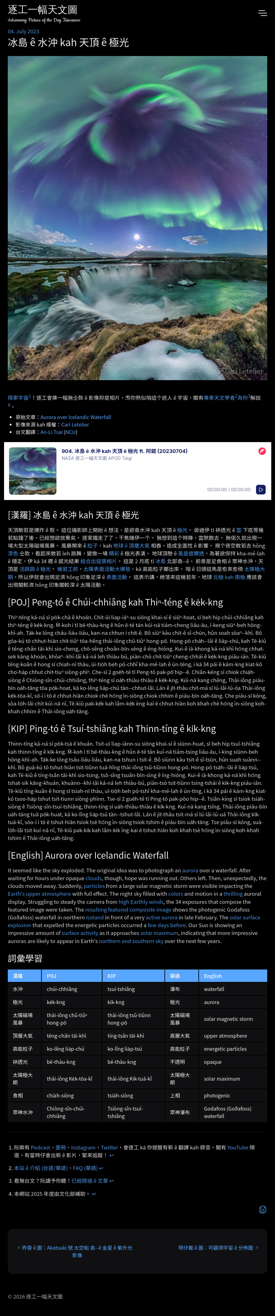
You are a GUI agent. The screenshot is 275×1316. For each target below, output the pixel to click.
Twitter (109, 1147)
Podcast (40, 1147)
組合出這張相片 (98, 561)
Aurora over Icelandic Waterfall (75, 417)
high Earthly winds (141, 901)
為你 (242, 397)
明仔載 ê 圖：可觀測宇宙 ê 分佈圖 (215, 1247)
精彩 (114, 553)
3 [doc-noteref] (249, 396)
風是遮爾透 (191, 553)
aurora (190, 870)
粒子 (93, 545)
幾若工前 (67, 569)
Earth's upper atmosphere (39, 893)
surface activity (80, 932)
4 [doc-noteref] (9, 405)
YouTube (237, 1147)
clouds (94, 878)
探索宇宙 (18, 397)
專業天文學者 (219, 397)
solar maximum (159, 932)
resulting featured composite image (128, 909)
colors (175, 893)
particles (94, 885)
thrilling (233, 893)
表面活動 (116, 577)
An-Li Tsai (51, 432)
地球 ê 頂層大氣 (131, 545)
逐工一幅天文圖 (43, 10)
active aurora (162, 917)
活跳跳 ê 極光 (35, 569)
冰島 (160, 561)
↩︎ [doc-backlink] (111, 1155)
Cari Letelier (75, 424)
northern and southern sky (131, 941)
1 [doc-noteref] (30, 396)
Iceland (95, 917)
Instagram (83, 1147)
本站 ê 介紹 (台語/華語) (41, 1168)
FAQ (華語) (85, 1168)
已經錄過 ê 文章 (90, 1180)
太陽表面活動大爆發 (106, 569)
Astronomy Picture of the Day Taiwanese (44, 20)
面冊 (60, 1147)
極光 (182, 530)
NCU (70, 432)
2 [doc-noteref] (236, 396)
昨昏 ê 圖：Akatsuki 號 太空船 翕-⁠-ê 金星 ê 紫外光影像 (77, 1251)
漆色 (13, 553)
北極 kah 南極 (229, 577)
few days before (167, 925)
